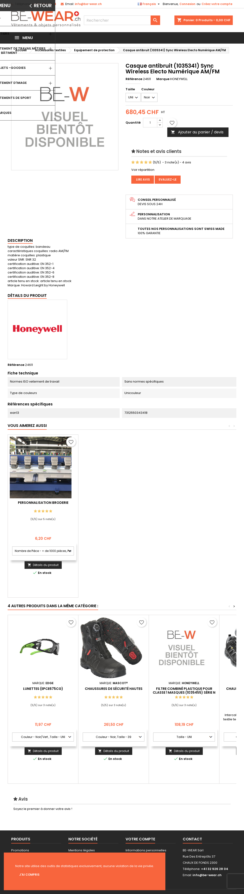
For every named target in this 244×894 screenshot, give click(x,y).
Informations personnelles (146, 850)
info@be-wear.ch (88, 4)
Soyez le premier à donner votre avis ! (42, 809)
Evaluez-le (168, 179)
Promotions (20, 850)
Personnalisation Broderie (113, 502)
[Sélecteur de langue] (149, 4)
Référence (134, 79)
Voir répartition (142, 169)
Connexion (187, 4)
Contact (192, 839)
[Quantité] (150, 122)
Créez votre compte (217, 4)
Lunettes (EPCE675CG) (43, 688)
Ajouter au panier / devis (197, 132)
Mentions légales (81, 850)
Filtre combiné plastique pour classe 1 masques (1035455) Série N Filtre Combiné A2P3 (184, 692)
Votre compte (140, 839)
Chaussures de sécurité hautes (113, 688)
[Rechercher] (122, 20)
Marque (162, 79)
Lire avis (142, 179)
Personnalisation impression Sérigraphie (43, 504)
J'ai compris (29, 875)
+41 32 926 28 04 (43, 4)
